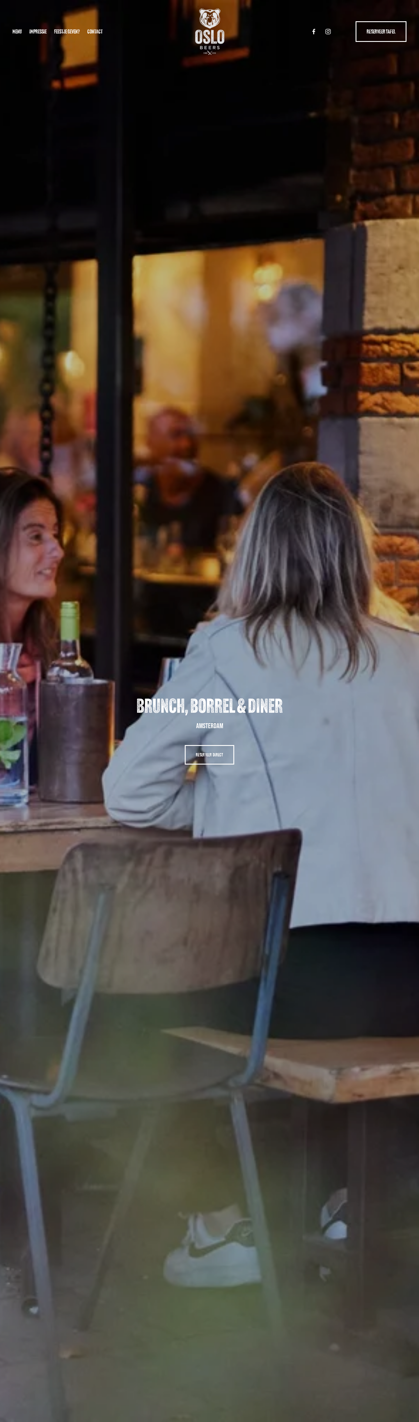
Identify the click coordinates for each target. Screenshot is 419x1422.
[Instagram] (328, 31)
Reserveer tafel (381, 31)
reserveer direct (209, 755)
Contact (95, 31)
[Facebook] (313, 31)
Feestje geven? (67, 31)
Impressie (38, 31)
